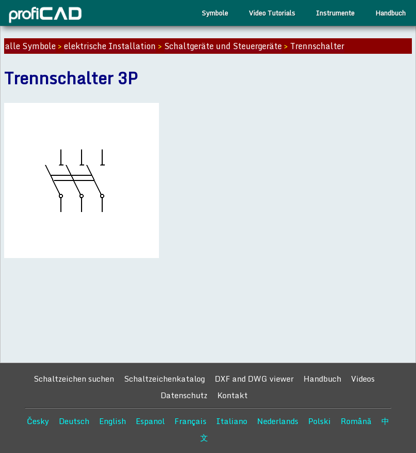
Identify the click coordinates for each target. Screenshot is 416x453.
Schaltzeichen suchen (74, 378)
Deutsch (74, 421)
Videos (363, 378)
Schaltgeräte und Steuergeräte (223, 46)
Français (190, 421)
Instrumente (335, 13)
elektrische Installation (110, 46)
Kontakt (232, 395)
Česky (38, 421)
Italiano (231, 421)
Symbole (215, 13)
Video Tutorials (272, 13)
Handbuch (390, 13)
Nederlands (277, 421)
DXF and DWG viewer (254, 378)
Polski (319, 421)
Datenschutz (184, 395)
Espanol (150, 421)
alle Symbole (30, 46)
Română (356, 421)
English (112, 421)
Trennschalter (317, 46)
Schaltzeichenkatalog (164, 378)
